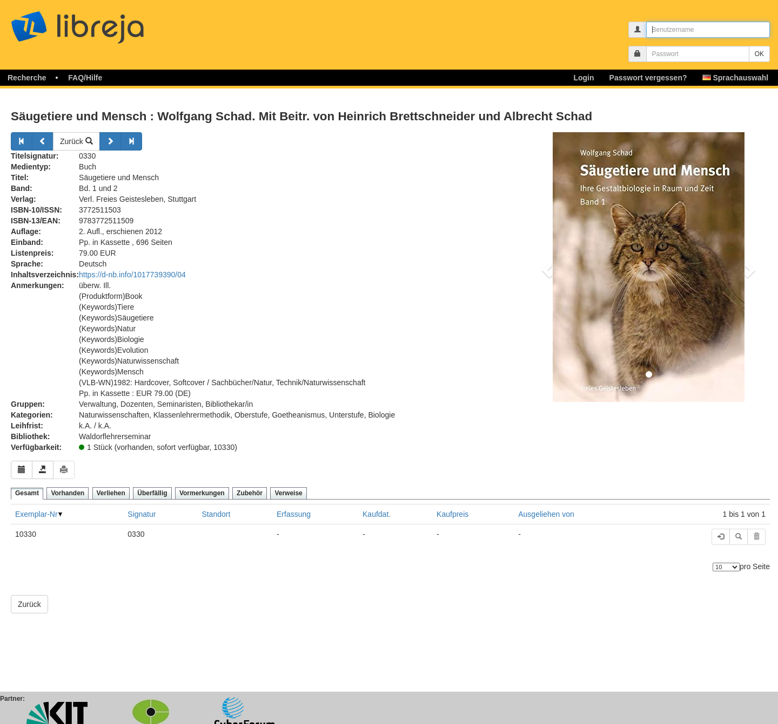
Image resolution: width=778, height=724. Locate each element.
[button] (546, 267)
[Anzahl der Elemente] (726, 567)
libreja (97, 23)
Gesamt (27, 493)
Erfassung (294, 514)
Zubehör (250, 493)
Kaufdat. (377, 514)
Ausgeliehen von (546, 514)
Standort (216, 514)
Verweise (288, 493)
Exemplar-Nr (36, 514)
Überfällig (152, 493)
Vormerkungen (202, 493)
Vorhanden (67, 493)
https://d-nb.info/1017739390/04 (132, 274)
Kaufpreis (452, 514)
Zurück (76, 141)
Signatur (142, 514)
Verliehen (111, 493)
